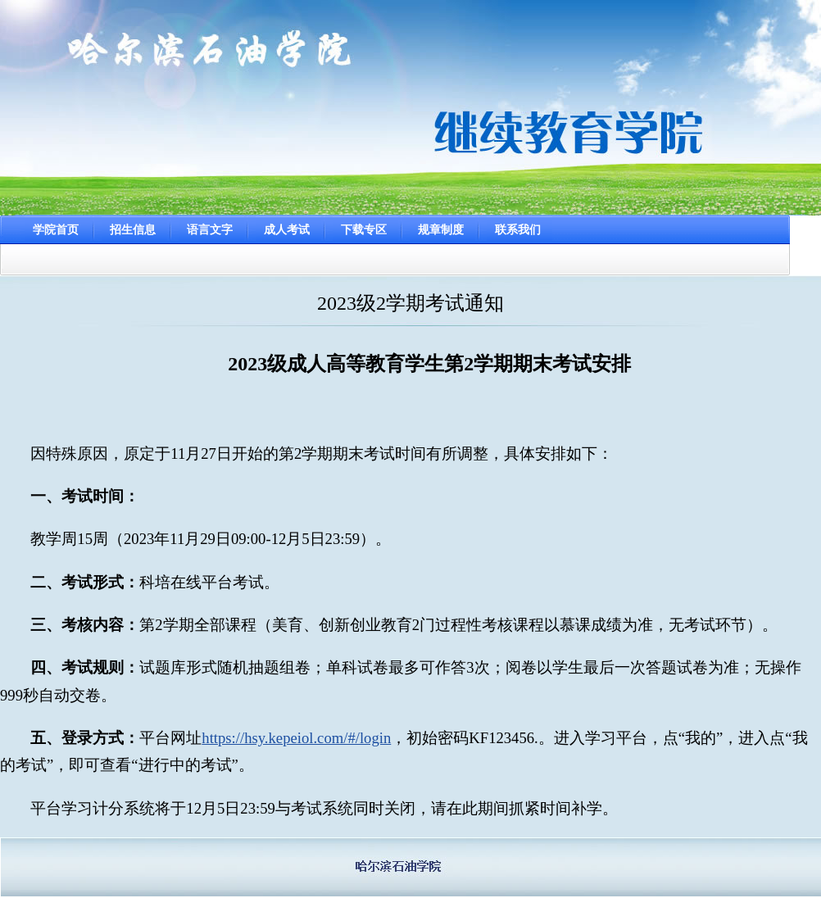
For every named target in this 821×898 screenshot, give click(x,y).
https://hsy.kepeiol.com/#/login (296, 737)
